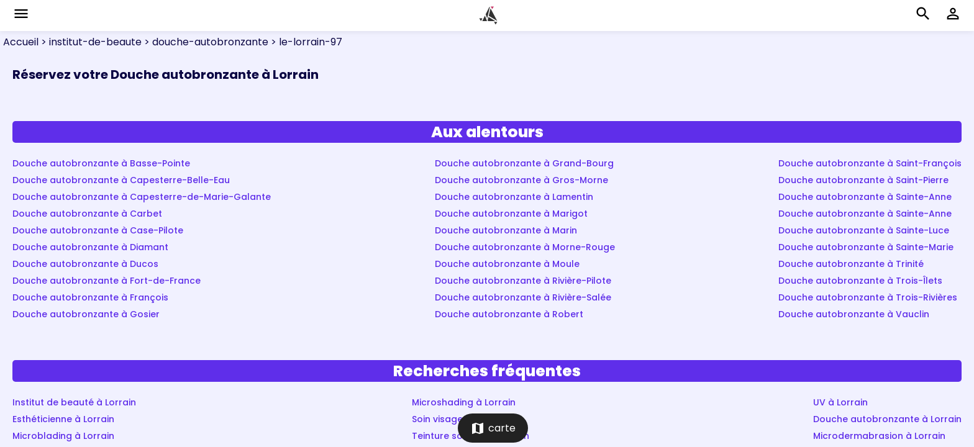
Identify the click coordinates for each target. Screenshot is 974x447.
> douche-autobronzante (205, 42)
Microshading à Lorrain (464, 402)
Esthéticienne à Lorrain (63, 419)
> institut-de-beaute (90, 42)
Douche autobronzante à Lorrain (887, 419)
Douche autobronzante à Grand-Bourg (524, 163)
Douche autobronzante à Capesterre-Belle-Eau (121, 180)
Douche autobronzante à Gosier (86, 314)
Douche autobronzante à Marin (506, 230)
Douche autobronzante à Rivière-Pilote (523, 280)
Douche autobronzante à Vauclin (853, 314)
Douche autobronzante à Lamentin (514, 197)
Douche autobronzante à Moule (507, 264)
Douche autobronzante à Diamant (90, 247)
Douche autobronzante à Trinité (851, 264)
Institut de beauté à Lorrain (74, 402)
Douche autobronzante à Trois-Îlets (860, 280)
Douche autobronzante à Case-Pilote (97, 230)
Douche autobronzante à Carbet (87, 213)
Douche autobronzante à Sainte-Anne (865, 197)
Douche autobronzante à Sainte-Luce (863, 230)
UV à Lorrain (840, 402)
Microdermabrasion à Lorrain (879, 436)
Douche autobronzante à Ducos (85, 264)
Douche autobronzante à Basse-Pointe (101, 163)
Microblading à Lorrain (63, 436)
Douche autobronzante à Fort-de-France (106, 280)
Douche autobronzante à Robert (509, 314)
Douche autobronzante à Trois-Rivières (867, 297)
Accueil (21, 42)
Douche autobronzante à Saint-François (870, 163)
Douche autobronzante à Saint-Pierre (863, 180)
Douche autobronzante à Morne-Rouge (525, 247)
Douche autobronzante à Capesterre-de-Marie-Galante (141, 197)
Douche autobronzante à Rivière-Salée (523, 297)
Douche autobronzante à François (90, 297)
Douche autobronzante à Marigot (511, 213)
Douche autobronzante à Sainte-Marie (866, 247)
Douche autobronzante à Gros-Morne (521, 180)
